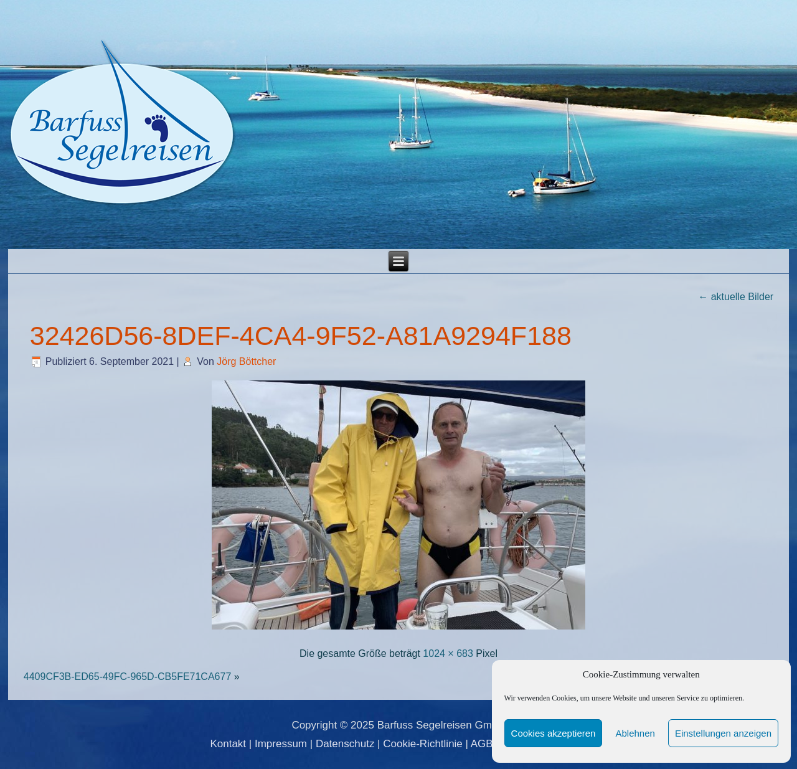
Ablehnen (634, 733)
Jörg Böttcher (246, 361)
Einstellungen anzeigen (723, 733)
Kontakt (228, 744)
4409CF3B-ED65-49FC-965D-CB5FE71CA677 (128, 676)
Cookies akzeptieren (553, 733)
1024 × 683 (448, 653)
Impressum (281, 744)
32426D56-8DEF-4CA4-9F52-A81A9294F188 (301, 336)
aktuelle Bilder (735, 296)
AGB (482, 744)
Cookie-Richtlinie (423, 744)
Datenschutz (345, 744)
